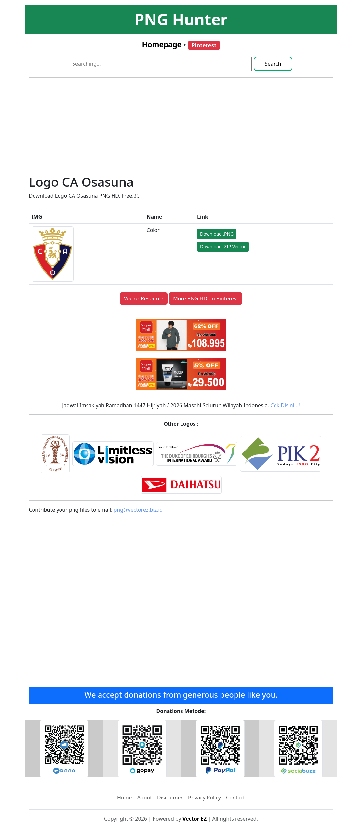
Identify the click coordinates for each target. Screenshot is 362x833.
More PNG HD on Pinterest (205, 298)
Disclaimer (170, 797)
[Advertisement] (181, 128)
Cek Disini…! (285, 405)
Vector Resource (143, 298)
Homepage (161, 44)
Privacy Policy (204, 797)
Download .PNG (217, 234)
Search (273, 63)
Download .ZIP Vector (223, 246)
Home (124, 797)
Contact (235, 797)
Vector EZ (194, 818)
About (144, 797)
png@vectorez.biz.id (138, 509)
